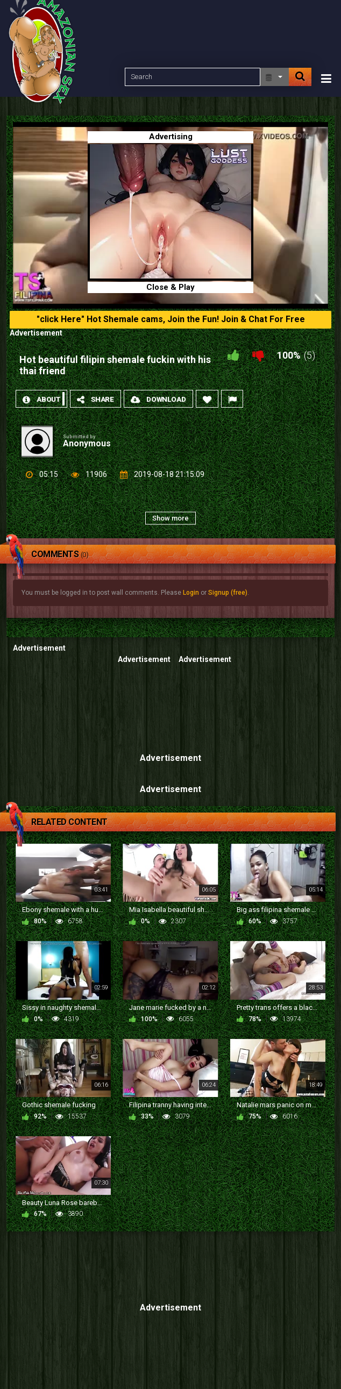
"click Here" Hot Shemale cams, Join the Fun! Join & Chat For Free (171, 319)
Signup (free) (227, 592)
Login (191, 592)
